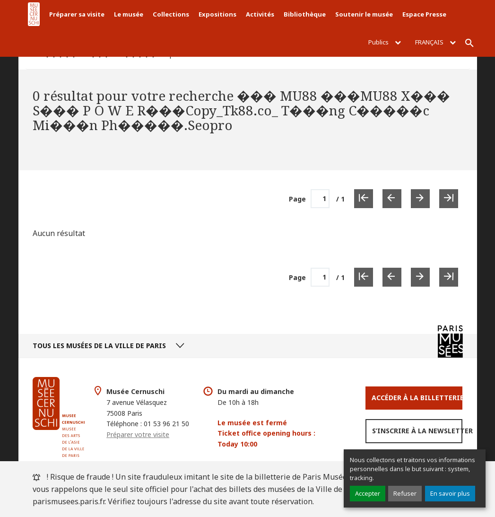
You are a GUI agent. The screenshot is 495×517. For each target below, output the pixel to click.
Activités (260, 14)
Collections (171, 14)
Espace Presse (424, 14)
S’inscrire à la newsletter (417, 430)
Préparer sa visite (76, 14)
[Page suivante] (420, 198)
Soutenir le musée (364, 14)
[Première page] (363, 198)
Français (435, 42)
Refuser (405, 493)
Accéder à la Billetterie (417, 397)
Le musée (128, 14)
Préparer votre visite (137, 434)
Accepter (367, 493)
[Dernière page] (448, 198)
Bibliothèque (305, 14)
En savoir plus (450, 493)
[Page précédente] (391, 198)
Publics (384, 42)
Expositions (217, 14)
